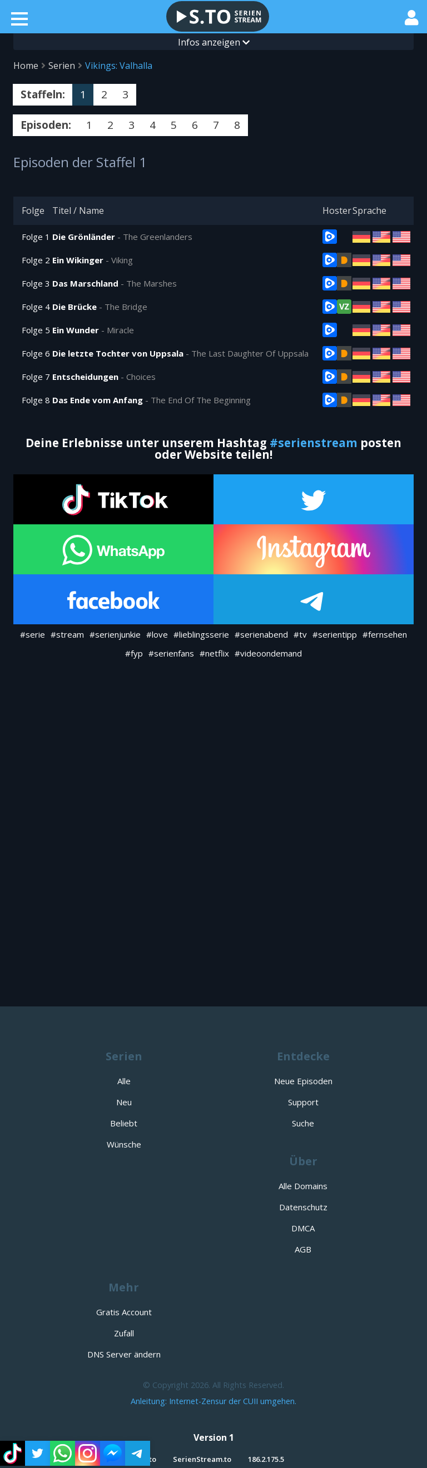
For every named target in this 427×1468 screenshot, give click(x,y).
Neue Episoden (303, 1080)
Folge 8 (36, 399)
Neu (124, 1102)
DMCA (303, 1228)
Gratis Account (124, 1311)
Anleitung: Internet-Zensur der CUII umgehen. (213, 1401)
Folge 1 (36, 236)
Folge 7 (36, 376)
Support (303, 1102)
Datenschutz (303, 1207)
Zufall (124, 1333)
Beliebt (123, 1123)
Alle (124, 1080)
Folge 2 (36, 259)
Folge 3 (36, 283)
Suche (303, 1123)
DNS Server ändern (124, 1354)
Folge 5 (36, 329)
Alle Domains (303, 1185)
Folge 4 (36, 306)
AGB (303, 1249)
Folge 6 (36, 353)
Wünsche (124, 1144)
